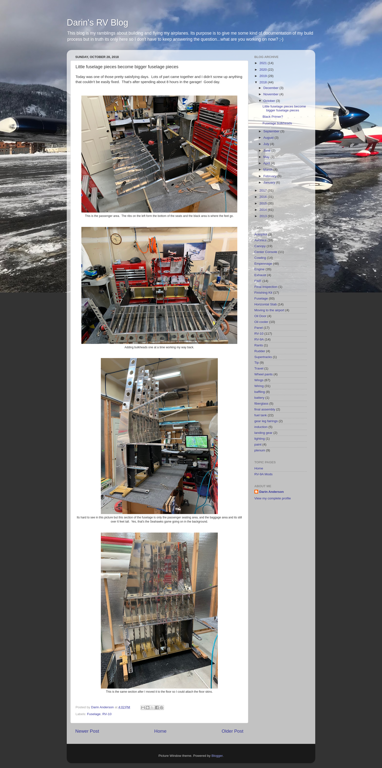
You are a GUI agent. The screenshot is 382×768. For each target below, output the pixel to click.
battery (259, 397)
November (271, 94)
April (267, 163)
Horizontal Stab (265, 304)
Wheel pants (263, 374)
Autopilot (260, 234)
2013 (263, 216)
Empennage (263, 263)
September (271, 131)
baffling (259, 392)
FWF (257, 281)
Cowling (260, 258)
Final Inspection (265, 287)
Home (160, 731)
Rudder (259, 351)
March (268, 169)
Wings (259, 380)
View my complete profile (272, 498)
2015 (263, 203)
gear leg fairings (266, 421)
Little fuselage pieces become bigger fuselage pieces (284, 108)
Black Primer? (273, 116)
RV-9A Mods (263, 474)
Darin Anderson (271, 492)
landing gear (263, 433)
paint (257, 444)
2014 (263, 210)
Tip (256, 362)
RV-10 (106, 714)
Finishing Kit (263, 292)
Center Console (265, 252)
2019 (263, 76)
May (266, 157)
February (270, 176)
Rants (258, 345)
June (267, 150)
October (269, 101)
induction (260, 427)
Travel (258, 368)
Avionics (260, 240)
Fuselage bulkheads (277, 123)
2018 (263, 82)
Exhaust (260, 275)
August (269, 137)
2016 (263, 197)
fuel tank (260, 415)
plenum (259, 450)
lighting (259, 438)
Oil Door (260, 316)
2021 (263, 63)
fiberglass (261, 403)
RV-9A (259, 339)
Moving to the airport (269, 310)
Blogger (217, 756)
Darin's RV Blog (97, 23)
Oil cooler (261, 322)
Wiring (259, 386)
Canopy (260, 246)
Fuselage (94, 714)
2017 (263, 190)
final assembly (264, 409)
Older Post (232, 731)
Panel (258, 328)
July (266, 144)
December (271, 88)
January (269, 182)
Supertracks (263, 357)
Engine (259, 269)
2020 (263, 69)
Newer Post (87, 731)
